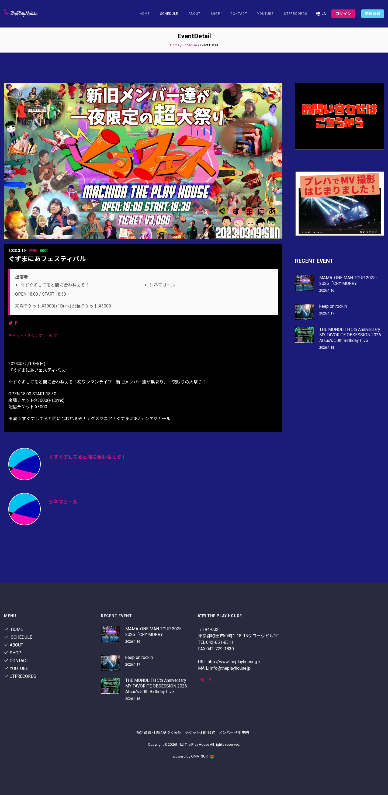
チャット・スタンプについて (32, 336)
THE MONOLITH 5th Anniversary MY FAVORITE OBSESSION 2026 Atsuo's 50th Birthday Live (350, 335)
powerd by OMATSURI (194, 756)
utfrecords (295, 14)
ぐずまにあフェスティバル (47, 259)
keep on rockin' (333, 306)
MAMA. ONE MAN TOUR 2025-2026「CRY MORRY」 (348, 280)
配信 (44, 250)
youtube (265, 14)
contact (238, 14)
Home (145, 14)
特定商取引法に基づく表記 (159, 732)
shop (215, 14)
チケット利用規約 (200, 732)
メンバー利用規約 (234, 732)
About (194, 14)
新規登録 (372, 14)
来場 (33, 250)
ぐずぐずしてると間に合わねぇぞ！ (87, 457)
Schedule (189, 45)
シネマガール (63, 502)
